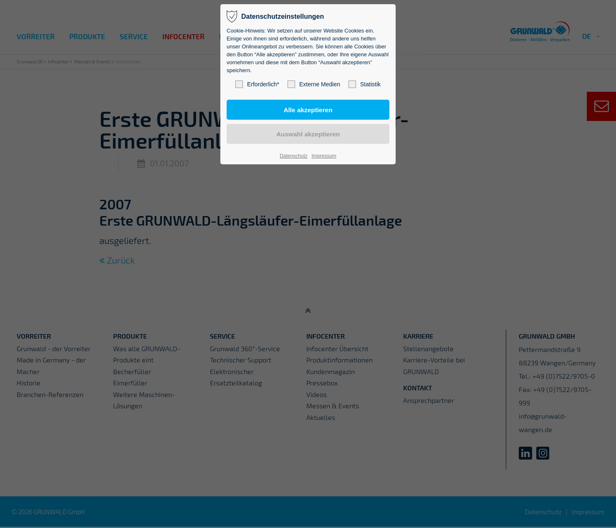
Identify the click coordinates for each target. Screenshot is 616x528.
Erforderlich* (257, 84)
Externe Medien (314, 84)
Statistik (364, 84)
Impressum (323, 156)
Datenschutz (294, 156)
